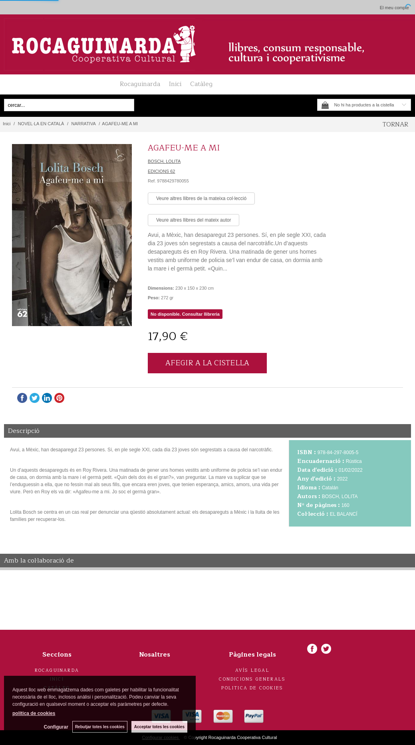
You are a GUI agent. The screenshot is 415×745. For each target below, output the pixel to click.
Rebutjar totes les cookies (100, 727)
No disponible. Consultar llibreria (185, 314)
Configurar (56, 727)
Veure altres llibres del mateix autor (193, 220)
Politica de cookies (252, 688)
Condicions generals (252, 679)
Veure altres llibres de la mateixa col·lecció (201, 198)
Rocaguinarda (140, 84)
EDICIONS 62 (161, 171)
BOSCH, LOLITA (164, 161)
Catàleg (201, 84)
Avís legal (252, 670)
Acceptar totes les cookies (159, 727)
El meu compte (394, 7)
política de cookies (33, 713)
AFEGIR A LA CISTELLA (207, 363)
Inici (175, 84)
